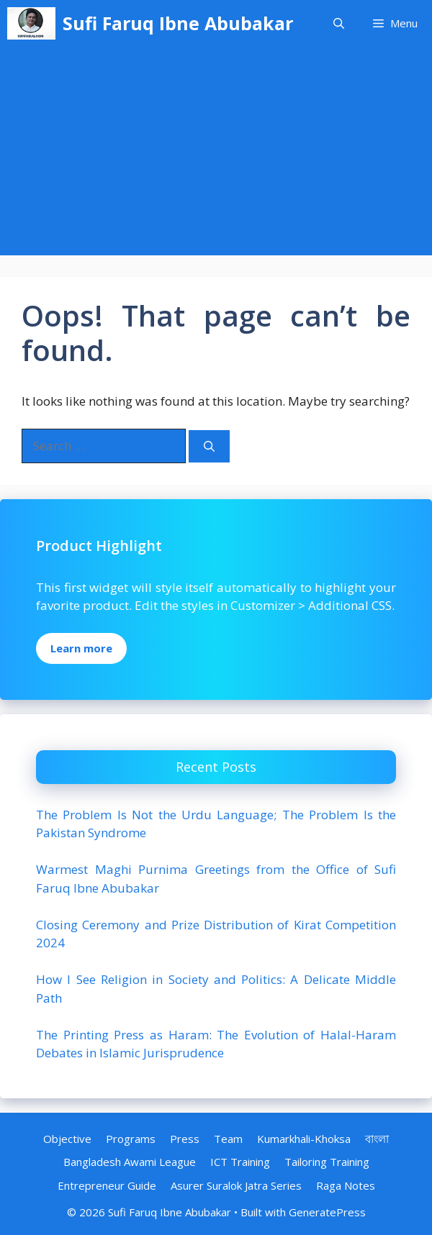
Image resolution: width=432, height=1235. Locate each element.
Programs (131, 1138)
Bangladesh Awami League (129, 1161)
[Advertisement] (216, 154)
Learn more (81, 648)
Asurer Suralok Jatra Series (236, 1185)
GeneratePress (327, 1212)
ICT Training (240, 1161)
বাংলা (377, 1138)
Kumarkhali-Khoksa (304, 1138)
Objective (67, 1138)
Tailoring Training (326, 1161)
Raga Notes (345, 1185)
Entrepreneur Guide (107, 1185)
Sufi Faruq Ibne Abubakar (178, 23)
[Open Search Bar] (339, 23)
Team (228, 1138)
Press (184, 1138)
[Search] (209, 446)
